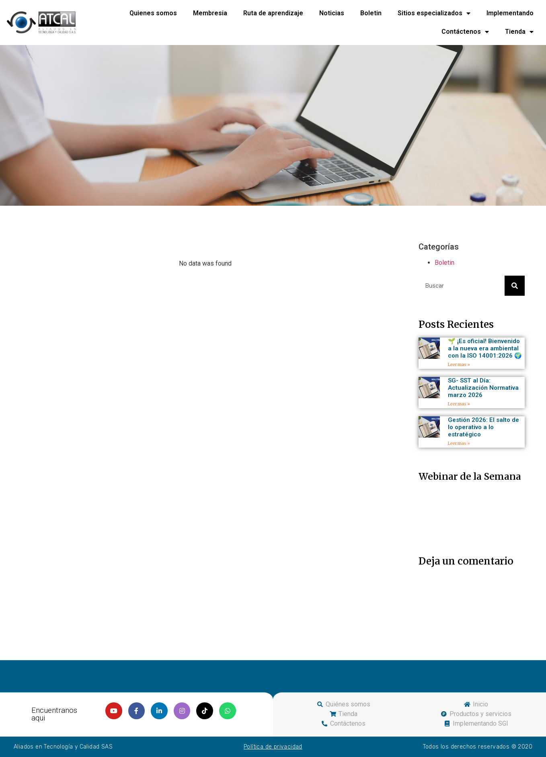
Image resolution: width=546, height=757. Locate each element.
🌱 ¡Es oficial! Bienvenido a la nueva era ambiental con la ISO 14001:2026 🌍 (485, 348)
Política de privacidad (273, 746)
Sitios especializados (434, 13)
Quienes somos (153, 13)
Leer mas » (459, 364)
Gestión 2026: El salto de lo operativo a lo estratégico (483, 427)
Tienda (519, 32)
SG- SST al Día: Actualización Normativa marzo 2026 (483, 388)
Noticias (331, 13)
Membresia (210, 13)
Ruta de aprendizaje (273, 13)
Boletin (371, 13)
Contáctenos (465, 32)
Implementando (510, 13)
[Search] (515, 286)
